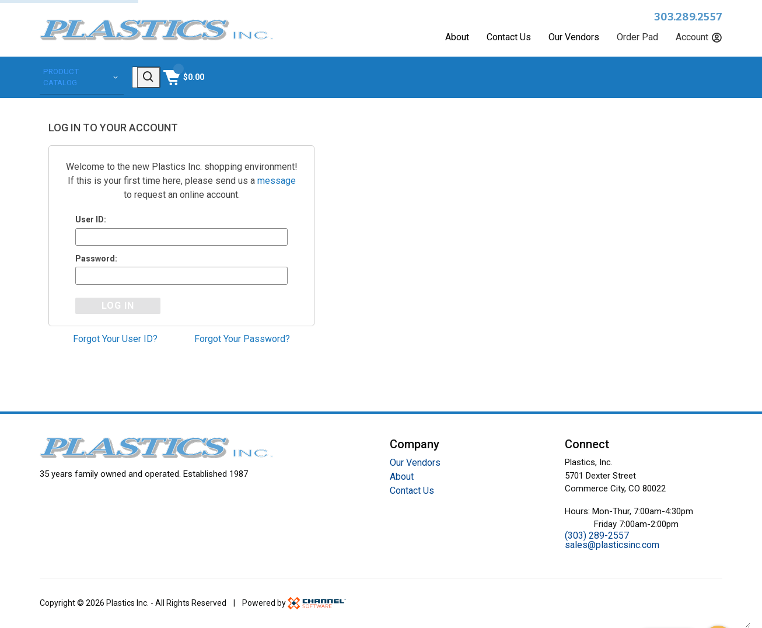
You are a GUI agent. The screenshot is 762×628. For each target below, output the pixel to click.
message (276, 179)
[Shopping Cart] (700, 76)
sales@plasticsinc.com (612, 544)
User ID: (90, 218)
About (457, 37)
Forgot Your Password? (242, 340)
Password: (96, 258)
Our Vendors (573, 37)
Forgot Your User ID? (115, 340)
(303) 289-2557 (597, 535)
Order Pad (637, 37)
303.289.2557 (688, 17)
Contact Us (509, 37)
